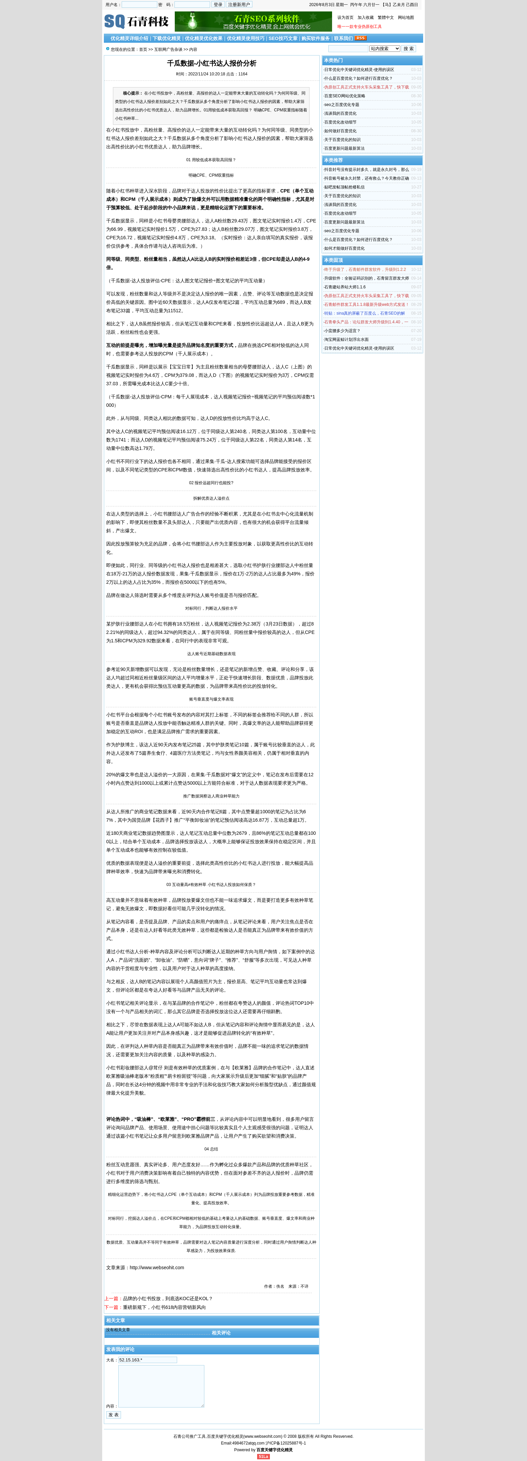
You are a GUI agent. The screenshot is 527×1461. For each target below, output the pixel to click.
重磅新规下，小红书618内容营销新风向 (164, 1307)
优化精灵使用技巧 (246, 38)
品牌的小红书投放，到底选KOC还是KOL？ (168, 1298)
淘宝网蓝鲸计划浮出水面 (346, 339)
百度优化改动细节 (340, 122)
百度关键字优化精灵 (274, 1450)
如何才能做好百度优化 (344, 248)
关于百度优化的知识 (342, 139)
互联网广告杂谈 (168, 49)
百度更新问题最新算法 (344, 148)
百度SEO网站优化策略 (344, 96)
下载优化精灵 (167, 38)
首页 (143, 49)
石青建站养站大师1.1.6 (345, 287)
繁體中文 (386, 17)
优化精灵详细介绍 (129, 38)
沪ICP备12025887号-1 (286, 1443)
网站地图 (406, 17)
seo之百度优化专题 (341, 104)
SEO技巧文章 (283, 38)
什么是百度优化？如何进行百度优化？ (358, 78)
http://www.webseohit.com (157, 1267)
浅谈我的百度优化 (340, 113)
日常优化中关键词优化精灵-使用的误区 (359, 69)
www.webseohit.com (263, 1436)
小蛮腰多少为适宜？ (342, 330)
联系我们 (343, 38)
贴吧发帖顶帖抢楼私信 (344, 187)
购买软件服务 (315, 38)
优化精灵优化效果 (203, 38)
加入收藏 (366, 17)
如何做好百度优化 (340, 131)
